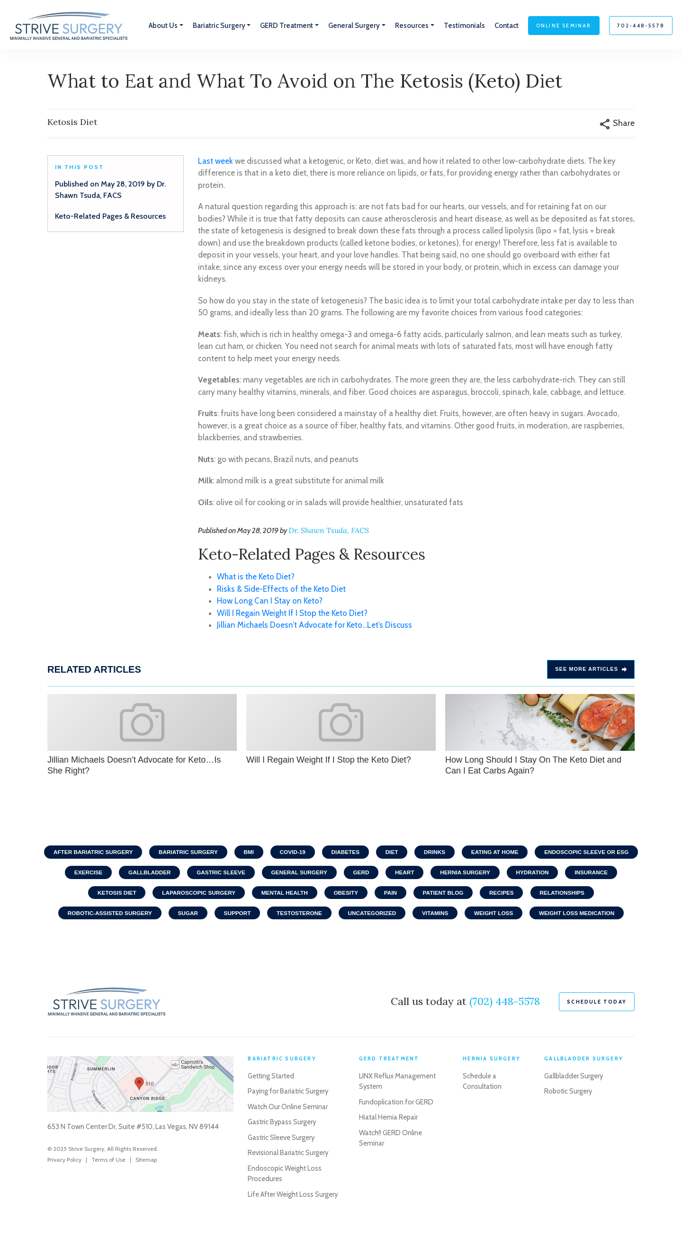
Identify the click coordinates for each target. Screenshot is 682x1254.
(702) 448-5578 (504, 1025)
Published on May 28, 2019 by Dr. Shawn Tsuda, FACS (110, 190)
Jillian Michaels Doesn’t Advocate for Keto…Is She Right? (142, 735)
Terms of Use (108, 1183)
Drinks (493, 853)
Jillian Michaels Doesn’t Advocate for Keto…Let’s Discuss (314, 626)
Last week (215, 162)
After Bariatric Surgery (143, 853)
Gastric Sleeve (334, 874)
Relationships (100, 916)
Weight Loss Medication (341, 937)
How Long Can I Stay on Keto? (270, 602)
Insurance (145, 895)
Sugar (272, 916)
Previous (38, 736)
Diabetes (401, 853)
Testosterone (386, 916)
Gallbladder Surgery (574, 1100)
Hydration (84, 895)
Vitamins (525, 916)
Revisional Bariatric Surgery (289, 1177)
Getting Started (272, 1100)
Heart (522, 874)
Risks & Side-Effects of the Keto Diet (281, 590)
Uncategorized (460, 916)
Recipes (601, 895)
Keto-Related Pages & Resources (110, 217)
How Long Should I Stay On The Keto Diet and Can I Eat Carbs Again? (540, 735)
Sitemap (146, 1183)
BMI (302, 853)
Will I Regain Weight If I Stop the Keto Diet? (292, 614)
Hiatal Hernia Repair (389, 1142)
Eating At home (554, 853)
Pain (487, 895)
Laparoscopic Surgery (291, 895)
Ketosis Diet (208, 895)
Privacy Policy (64, 1183)
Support (323, 916)
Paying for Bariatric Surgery (289, 1116)
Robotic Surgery (569, 1116)
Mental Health (379, 895)
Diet (448, 853)
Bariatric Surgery (241, 853)
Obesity (442, 895)
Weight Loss (585, 916)
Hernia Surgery (584, 874)
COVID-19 (347, 853)
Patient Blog (542, 895)
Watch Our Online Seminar (288, 1131)
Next (644, 736)
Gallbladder (261, 874)
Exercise (199, 874)
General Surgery (414, 874)
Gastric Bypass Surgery (283, 1146)
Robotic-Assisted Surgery (193, 916)
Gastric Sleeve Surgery (282, 1161)
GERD (477, 874)
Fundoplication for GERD (396, 1126)
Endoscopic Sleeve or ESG (115, 874)
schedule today (597, 1026)
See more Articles (591, 670)
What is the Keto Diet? (256, 578)
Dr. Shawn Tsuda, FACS (328, 531)
